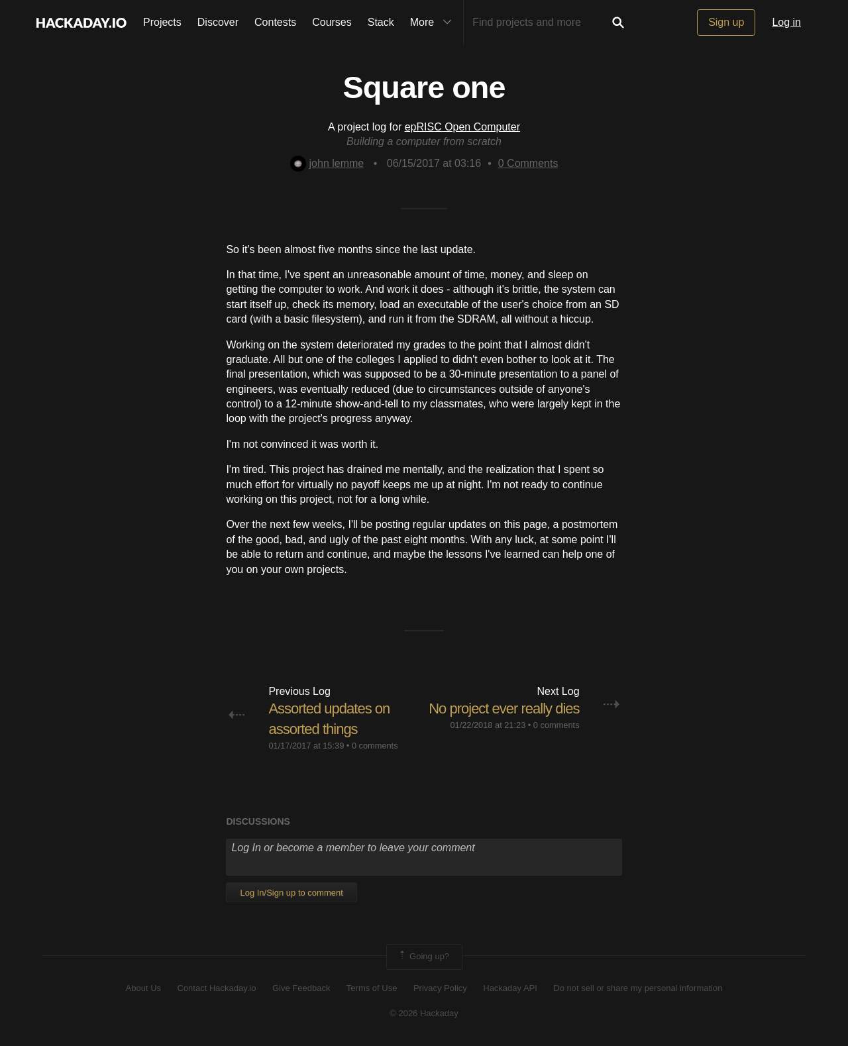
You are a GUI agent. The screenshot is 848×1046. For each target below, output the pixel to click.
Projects (162, 22)
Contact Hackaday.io (217, 988)
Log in (786, 22)
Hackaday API (510, 988)
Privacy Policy (440, 988)
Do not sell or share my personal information (637, 988)
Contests (275, 22)
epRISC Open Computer (462, 126)
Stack (381, 22)
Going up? (423, 956)
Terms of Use (372, 988)
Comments (528, 163)
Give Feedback (301, 988)
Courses (332, 22)
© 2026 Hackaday (424, 1013)
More (434, 22)
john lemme (327, 163)
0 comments (375, 746)
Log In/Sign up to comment (291, 893)
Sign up (726, 22)
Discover (217, 22)
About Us (143, 988)
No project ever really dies (504, 708)
